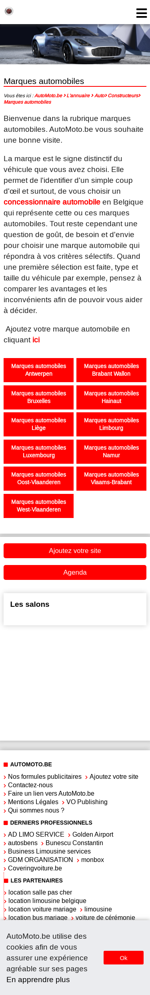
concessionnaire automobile (52, 202)
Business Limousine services (49, 851)
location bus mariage (38, 917)
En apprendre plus (38, 980)
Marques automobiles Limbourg (111, 424)
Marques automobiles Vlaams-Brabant (111, 478)
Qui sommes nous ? (36, 810)
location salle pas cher (40, 892)
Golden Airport (92, 834)
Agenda (75, 572)
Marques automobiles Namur (111, 451)
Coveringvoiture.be (35, 868)
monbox (92, 860)
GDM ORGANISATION (40, 860)
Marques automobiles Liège (38, 424)
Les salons (29, 604)
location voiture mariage (42, 909)
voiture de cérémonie (105, 917)
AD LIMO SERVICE (36, 834)
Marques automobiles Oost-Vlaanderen (38, 478)
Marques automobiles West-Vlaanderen (38, 506)
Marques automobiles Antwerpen (38, 370)
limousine (98, 909)
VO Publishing (87, 802)
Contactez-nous (30, 785)
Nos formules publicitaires (45, 776)
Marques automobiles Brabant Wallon (111, 370)
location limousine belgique (47, 901)
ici (36, 340)
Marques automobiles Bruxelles (38, 397)
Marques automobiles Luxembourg (38, 451)
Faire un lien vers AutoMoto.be (51, 793)
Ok (123, 957)
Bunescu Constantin (74, 843)
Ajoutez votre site (75, 551)
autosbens (23, 843)
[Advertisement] (74, 682)
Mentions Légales (33, 802)
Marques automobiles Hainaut (111, 397)
